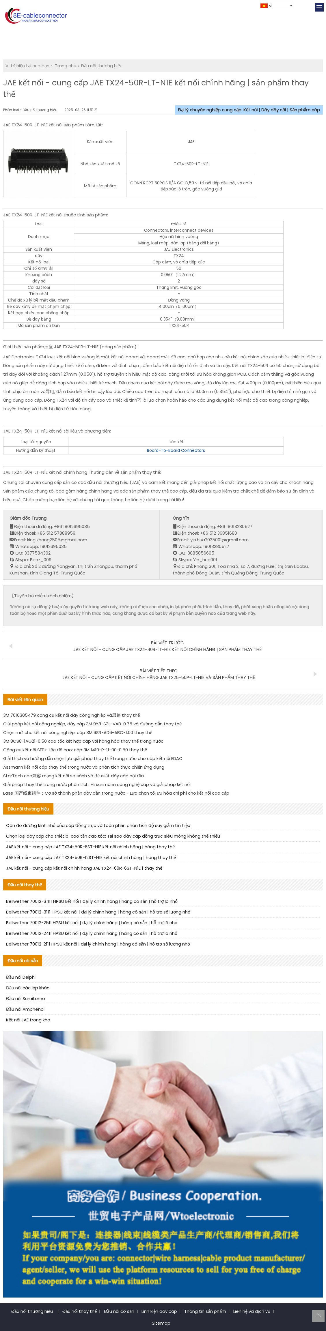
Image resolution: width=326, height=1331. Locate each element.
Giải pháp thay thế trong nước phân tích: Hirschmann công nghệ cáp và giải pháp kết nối (97, 784)
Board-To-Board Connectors (176, 450)
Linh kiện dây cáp (159, 1311)
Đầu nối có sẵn (119, 1311)
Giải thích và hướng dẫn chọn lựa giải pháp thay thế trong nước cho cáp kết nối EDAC (92, 758)
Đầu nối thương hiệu (101, 66)
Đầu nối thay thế (79, 1311)
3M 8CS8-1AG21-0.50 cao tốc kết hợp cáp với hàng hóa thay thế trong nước (83, 741)
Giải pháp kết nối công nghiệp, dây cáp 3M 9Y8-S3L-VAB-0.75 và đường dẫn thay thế (92, 724)
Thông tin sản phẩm (205, 1311)
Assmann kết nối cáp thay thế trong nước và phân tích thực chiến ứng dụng (83, 767)
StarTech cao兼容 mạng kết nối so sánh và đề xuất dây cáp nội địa (73, 776)
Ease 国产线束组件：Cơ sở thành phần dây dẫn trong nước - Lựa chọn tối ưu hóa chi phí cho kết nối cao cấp (116, 793)
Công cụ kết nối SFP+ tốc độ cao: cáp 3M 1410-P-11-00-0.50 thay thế (75, 750)
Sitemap (161, 1323)
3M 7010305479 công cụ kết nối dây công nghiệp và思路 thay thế (71, 715)
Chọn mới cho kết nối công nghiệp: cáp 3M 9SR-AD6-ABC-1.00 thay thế (77, 732)
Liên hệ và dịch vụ (251, 1311)
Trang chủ (65, 66)
